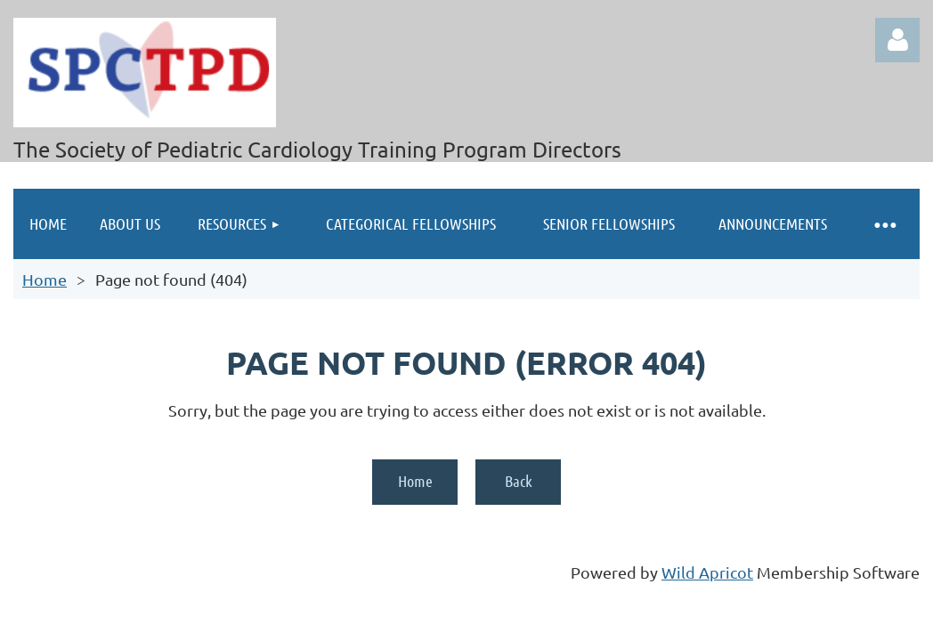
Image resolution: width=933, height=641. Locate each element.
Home (44, 279)
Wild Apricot (707, 572)
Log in (897, 40)
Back (518, 481)
